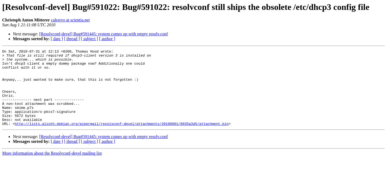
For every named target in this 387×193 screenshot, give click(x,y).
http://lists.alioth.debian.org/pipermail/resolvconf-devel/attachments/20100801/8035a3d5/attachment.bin (122, 138)
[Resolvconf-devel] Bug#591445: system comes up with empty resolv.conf (103, 34)
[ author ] (107, 38)
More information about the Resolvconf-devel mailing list (52, 168)
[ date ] (57, 38)
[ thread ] (72, 38)
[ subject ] (89, 38)
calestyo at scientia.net (70, 20)
